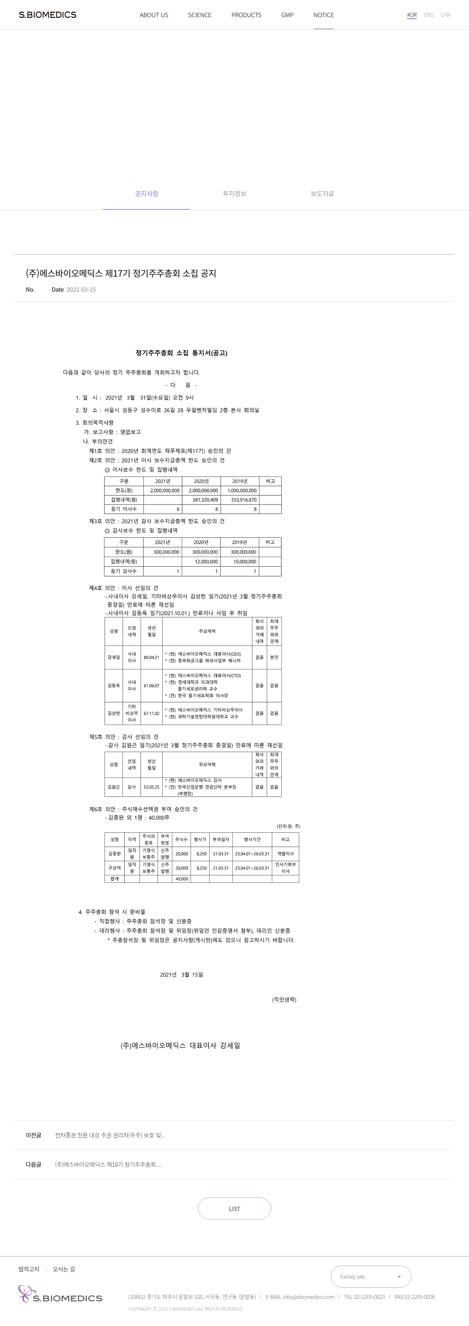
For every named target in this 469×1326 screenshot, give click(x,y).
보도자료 (322, 193)
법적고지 (28, 1269)
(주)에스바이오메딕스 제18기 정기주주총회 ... (108, 1164)
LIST (234, 1208)
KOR (412, 14)
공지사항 (146, 193)
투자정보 (234, 193)
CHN (446, 14)
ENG (428, 14)
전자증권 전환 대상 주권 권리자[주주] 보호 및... (110, 1135)
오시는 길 (64, 1269)
